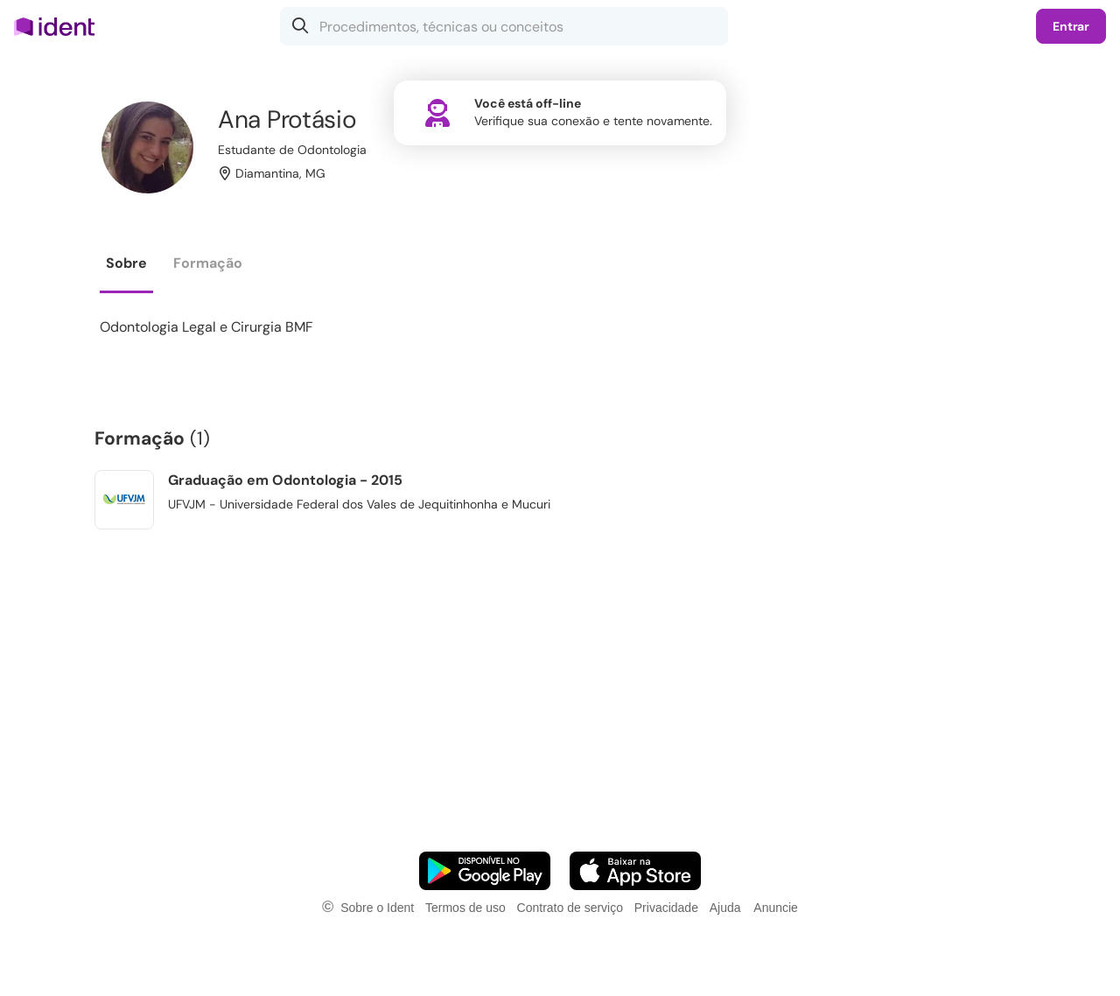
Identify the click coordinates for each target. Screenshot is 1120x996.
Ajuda (725, 908)
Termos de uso (465, 908)
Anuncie (775, 908)
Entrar (1071, 26)
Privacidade (666, 908)
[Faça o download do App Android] (484, 871)
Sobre (126, 263)
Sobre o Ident (377, 908)
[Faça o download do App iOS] (635, 871)
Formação (207, 263)
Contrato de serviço (570, 908)
